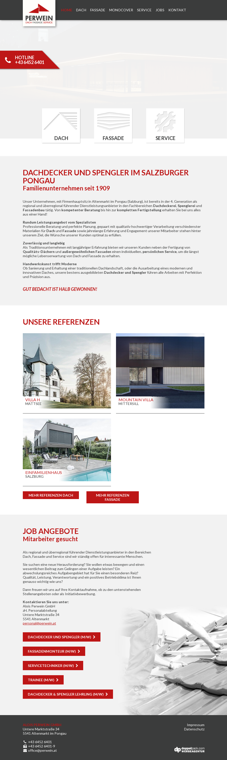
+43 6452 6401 (37, 742)
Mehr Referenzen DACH (51, 495)
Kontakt (177, 10)
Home (66, 10)
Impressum (195, 725)
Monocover (121, 10)
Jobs (160, 10)
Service (144, 10)
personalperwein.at (39, 623)
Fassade (97, 10)
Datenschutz (194, 729)
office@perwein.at (40, 750)
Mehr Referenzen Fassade (112, 497)
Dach (81, 10)
